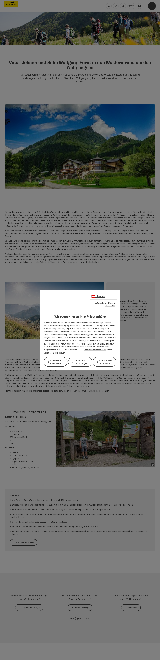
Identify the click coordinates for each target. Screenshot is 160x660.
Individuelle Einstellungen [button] (81, 362)
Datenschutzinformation (95, 349)
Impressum (110, 305)
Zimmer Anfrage (82, 489)
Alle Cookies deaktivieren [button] (57, 362)
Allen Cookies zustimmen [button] (106, 362)
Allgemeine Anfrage (31, 489)
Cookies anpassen (51, 623)
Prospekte (133, 489)
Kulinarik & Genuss (25, 423)
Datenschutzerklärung (105, 302)
